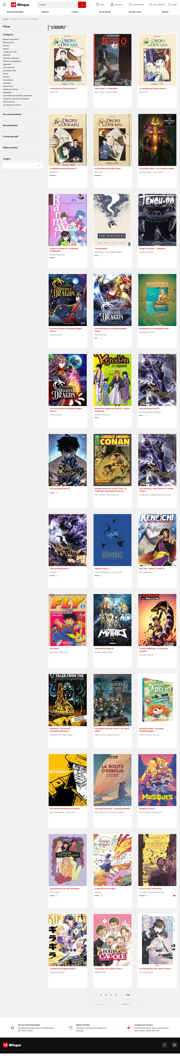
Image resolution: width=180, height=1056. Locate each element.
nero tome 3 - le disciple (105, 88)
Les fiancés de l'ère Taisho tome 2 (155, 968)
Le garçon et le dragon (105, 888)
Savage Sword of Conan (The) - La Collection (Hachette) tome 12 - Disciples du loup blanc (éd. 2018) (110, 491)
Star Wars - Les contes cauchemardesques (60, 729)
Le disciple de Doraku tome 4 (152, 88)
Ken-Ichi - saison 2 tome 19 (151, 568)
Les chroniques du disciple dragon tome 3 (66, 409)
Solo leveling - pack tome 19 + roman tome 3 (156, 489)
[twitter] (174, 1045)
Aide (101, 4)
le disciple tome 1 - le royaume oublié (156, 168)
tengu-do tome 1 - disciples (152, 248)
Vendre (165, 12)
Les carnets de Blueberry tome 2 (65, 808)
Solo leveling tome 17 (60, 568)
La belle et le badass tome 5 (63, 968)
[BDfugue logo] (20, 4)
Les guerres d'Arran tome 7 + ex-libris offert (111, 729)
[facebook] (164, 1045)
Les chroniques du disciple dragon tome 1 (110, 329)
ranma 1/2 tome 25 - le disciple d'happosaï (64, 249)
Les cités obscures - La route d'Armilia (112, 808)
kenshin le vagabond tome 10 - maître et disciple (112, 409)
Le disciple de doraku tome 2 (63, 168)
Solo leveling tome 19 (149, 408)
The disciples (100, 248)
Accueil (5, 19)
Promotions (135, 12)
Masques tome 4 (147, 808)
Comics (75, 12)
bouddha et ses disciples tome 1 (154, 328)
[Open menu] (4, 4)
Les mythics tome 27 (104, 648)
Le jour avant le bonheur (150, 888)
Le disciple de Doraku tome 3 (63, 88)
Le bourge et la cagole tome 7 (108, 968)
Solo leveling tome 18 (60, 488)
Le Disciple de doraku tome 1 (107, 168)
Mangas (45, 12)
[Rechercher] (82, 5)
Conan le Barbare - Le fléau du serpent (153, 649)
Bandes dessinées (15, 12)
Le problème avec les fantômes (64, 888)
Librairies (117, 4)
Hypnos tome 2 (101, 568)
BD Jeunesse (105, 12)
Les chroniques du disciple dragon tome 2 (66, 329)
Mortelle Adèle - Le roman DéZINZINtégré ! (151, 729)
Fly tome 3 (54, 648)
